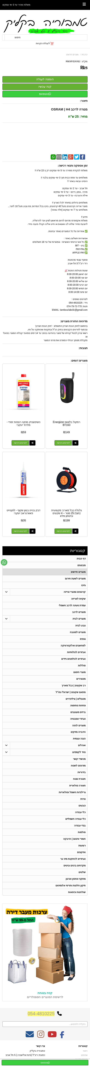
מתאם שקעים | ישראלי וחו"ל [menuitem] (71, 692)
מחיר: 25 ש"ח (78, 116)
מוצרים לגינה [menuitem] (79, 725)
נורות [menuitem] (83, 799)
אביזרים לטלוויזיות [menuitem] (76, 652)
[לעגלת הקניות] (45, 43)
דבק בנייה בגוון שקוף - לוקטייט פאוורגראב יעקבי (23, 512)
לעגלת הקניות (43, 43)
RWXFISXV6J (73, 61)
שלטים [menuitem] (82, 872)
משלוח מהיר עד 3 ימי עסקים (16, 4)
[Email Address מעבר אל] (30, 1036)
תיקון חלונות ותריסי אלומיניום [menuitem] (71, 885)
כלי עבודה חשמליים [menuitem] (75, 819)
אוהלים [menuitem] (82, 745)
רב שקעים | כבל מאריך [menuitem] (74, 685)
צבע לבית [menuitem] (80, 625)
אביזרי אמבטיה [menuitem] (78, 718)
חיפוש (17, 37)
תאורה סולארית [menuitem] (77, 785)
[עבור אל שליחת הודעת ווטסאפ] (4, 562)
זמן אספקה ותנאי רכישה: (73, 165)
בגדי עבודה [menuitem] (80, 825)
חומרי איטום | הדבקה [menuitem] (74, 839)
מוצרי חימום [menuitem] (79, 672)
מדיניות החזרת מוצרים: (74, 321)
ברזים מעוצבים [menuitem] (78, 712)
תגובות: (83, 348)
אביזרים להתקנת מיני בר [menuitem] (73, 859)
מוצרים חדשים (72, 54)
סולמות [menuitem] (82, 832)
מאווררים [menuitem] (81, 678)
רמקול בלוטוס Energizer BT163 (66, 423)
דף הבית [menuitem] (81, 558)
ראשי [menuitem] (85, 1051)
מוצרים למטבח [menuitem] (78, 632)
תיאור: (84, 100)
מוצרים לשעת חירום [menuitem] (75, 578)
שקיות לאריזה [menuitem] (78, 598)
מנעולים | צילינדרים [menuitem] (76, 698)
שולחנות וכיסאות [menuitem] (77, 892)
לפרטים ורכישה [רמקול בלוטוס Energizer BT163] (63, 443)
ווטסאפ (45, 94)
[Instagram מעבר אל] (40, 1036)
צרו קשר (40, 1046)
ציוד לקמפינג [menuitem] (79, 752)
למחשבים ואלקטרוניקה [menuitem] (73, 645)
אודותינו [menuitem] (84, 1055)
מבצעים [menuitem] (81, 565)
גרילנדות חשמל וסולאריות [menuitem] (72, 792)
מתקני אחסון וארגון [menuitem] (76, 879)
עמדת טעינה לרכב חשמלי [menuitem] (72, 605)
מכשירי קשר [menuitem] (79, 759)
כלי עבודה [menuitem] (80, 812)
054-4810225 (41, 1013)
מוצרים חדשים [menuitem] (78, 571)
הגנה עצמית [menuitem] (79, 738)
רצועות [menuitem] (82, 845)
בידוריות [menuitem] (82, 772)
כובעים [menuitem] (82, 805)
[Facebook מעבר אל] (62, 1036)
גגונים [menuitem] (83, 638)
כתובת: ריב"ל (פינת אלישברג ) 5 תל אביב (25, 1055)
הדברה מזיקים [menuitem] (78, 732)
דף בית (85, 54)
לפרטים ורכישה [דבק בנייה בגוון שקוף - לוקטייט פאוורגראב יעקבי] (20, 531)
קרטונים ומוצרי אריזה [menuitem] (75, 591)
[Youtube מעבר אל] (52, 1036)
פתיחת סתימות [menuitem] (78, 705)
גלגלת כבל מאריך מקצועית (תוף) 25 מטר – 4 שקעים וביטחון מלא (66, 513)
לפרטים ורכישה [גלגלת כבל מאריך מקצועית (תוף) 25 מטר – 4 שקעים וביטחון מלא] (63, 531)
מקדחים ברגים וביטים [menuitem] (75, 865)
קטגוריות (77, 550)
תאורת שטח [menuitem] (79, 779)
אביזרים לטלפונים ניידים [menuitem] (73, 658)
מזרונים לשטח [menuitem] (78, 765)
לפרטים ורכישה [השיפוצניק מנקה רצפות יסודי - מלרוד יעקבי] (20, 443)
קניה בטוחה (44, 993)
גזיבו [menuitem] (83, 585)
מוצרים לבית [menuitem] (79, 618)
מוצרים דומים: (79, 360)
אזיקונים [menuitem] (81, 852)
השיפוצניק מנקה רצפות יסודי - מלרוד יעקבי (23, 423)
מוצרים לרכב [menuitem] (79, 612)
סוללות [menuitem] (82, 665)
